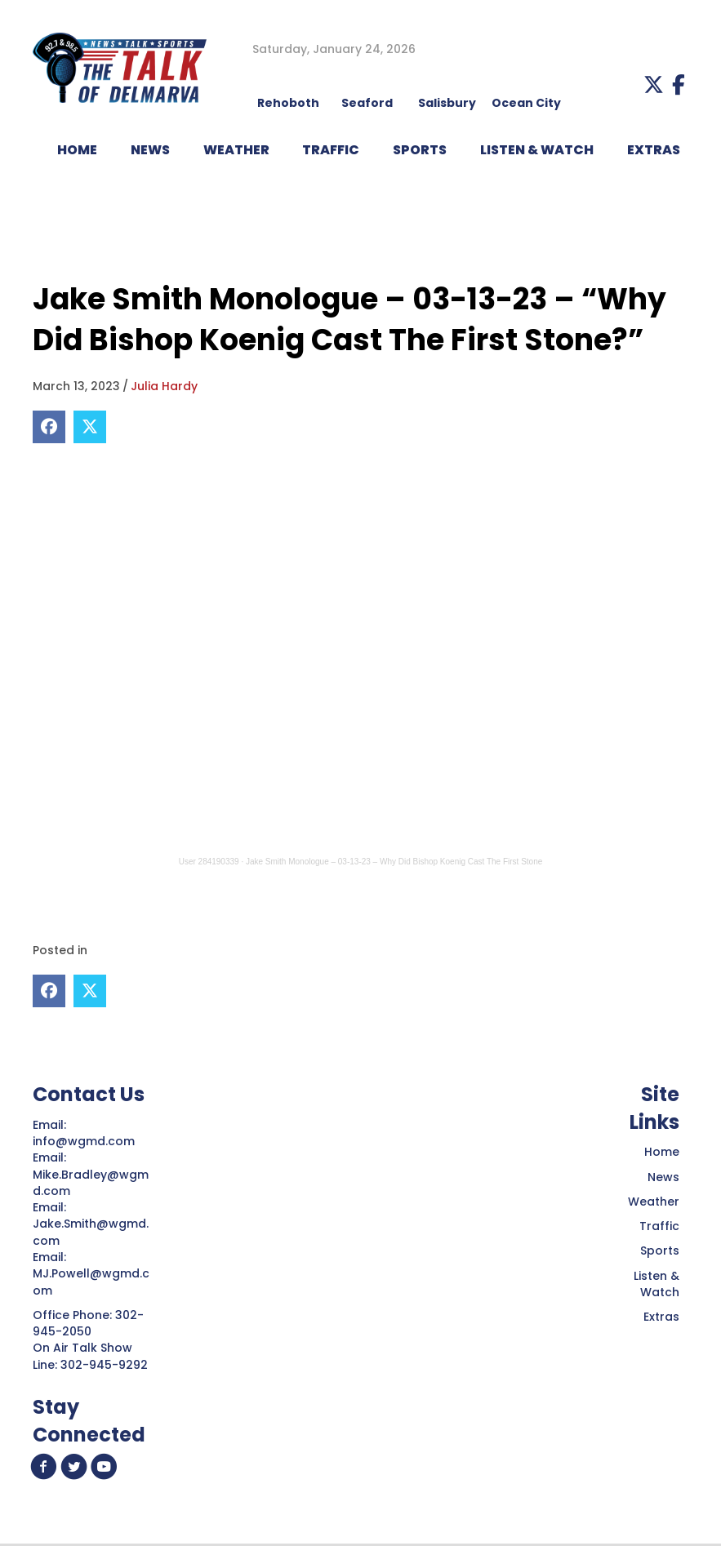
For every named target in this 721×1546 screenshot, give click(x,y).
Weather (653, 1201)
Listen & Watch (656, 1284)
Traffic (659, 1226)
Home (661, 1152)
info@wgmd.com (85, 1141)
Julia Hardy (164, 386)
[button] (653, 84)
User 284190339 (209, 861)
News (663, 1177)
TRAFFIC (330, 149)
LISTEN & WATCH (537, 149)
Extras (661, 1316)
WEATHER (236, 149)
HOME (77, 149)
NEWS (150, 149)
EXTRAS (653, 149)
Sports (420, 149)
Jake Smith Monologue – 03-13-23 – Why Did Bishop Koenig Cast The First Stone (394, 861)
